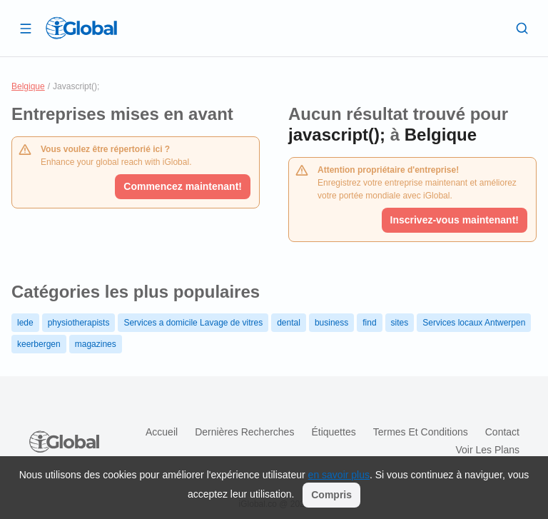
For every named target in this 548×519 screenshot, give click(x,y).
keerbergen (39, 344)
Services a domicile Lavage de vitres (193, 323)
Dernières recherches (244, 432)
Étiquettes (333, 432)
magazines (95, 344)
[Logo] (81, 28)
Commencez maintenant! (182, 186)
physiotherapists (79, 323)
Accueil (162, 432)
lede (25, 323)
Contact (502, 432)
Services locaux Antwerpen (473, 323)
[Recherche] (522, 28)
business (331, 323)
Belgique (28, 86)
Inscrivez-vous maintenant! (454, 220)
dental (288, 323)
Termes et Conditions (420, 432)
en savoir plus (339, 474)
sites (400, 323)
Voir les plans (488, 449)
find (369, 323)
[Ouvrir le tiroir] (25, 28)
